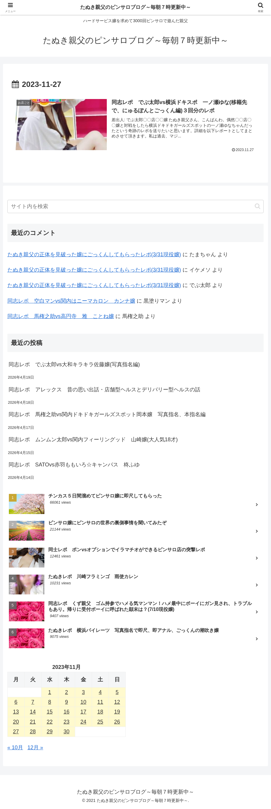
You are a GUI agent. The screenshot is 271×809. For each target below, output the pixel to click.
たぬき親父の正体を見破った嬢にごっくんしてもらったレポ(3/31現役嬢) (94, 254)
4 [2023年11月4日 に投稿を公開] (100, 692)
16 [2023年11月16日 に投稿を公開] (67, 712)
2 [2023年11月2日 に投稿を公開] (66, 692)
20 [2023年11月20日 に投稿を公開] (16, 722)
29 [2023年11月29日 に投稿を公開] (50, 732)
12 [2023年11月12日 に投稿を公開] (117, 702)
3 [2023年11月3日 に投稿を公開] (83, 692)
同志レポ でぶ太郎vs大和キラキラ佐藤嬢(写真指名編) (74, 364)
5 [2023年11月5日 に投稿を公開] (117, 692)
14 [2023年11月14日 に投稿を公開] (33, 712)
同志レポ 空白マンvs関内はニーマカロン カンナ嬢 (71, 301)
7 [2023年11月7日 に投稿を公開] (32, 702)
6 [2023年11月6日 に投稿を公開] (15, 702)
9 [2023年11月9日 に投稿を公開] (66, 702)
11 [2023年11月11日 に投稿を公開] (100, 702)
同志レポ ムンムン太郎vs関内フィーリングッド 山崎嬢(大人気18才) (93, 439)
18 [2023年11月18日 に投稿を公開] (100, 712)
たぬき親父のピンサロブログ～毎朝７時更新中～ (135, 7)
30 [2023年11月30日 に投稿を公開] (67, 732)
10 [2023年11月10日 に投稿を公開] (83, 702)
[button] (257, 206)
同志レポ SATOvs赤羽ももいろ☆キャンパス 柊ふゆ (74, 465)
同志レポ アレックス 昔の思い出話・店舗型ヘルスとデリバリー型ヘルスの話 (104, 390)
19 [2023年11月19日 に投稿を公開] (117, 712)
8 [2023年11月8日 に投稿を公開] (49, 702)
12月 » (35, 747)
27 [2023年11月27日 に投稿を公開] (16, 732)
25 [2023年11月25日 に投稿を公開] (100, 722)
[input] (135, 206)
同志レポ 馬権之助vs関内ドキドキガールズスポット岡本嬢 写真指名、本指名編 (107, 415)
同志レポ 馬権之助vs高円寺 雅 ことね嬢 (60, 316)
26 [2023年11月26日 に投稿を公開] (117, 722)
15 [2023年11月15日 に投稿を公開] (50, 712)
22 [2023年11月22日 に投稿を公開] (50, 722)
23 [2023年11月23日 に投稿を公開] (67, 722)
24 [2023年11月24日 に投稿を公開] (83, 722)
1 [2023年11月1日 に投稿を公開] (49, 692)
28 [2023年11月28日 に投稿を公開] (33, 732)
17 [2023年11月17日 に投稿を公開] (83, 712)
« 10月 (15, 747)
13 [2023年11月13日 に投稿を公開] (16, 712)
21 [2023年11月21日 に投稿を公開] (33, 722)
